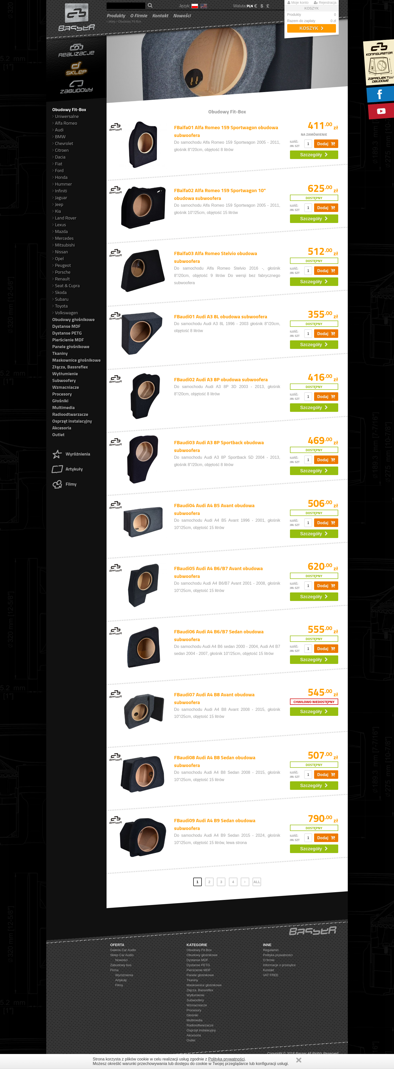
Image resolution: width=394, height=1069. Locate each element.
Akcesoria (61, 427)
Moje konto (297, 3)
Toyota (60, 305)
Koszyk (312, 28)
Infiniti (59, 190)
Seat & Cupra (66, 285)
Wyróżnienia (70, 453)
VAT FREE (270, 975)
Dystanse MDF (66, 326)
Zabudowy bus (120, 965)
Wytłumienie (65, 373)
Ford (58, 170)
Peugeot (61, 265)
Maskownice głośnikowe (76, 360)
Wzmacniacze (65, 387)
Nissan (60, 251)
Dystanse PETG (67, 333)
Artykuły (67, 469)
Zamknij (298, 1060)
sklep (111, 21)
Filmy (63, 484)
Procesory (62, 394)
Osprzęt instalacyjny (72, 421)
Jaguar (59, 197)
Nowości (182, 15)
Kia (56, 211)
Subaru (60, 299)
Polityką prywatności (226, 1059)
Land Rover (64, 217)
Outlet (58, 434)
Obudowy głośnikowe (73, 319)
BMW (59, 136)
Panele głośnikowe (70, 346)
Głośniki (60, 400)
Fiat (57, 163)
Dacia (58, 157)
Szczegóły (314, 154)
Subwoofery (64, 380)
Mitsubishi (63, 245)
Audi (58, 129)
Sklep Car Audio (121, 955)
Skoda (59, 292)
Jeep (57, 204)
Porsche (61, 272)
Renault (61, 278)
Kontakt (160, 15)
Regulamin (271, 950)
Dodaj (326, 143)
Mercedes (63, 238)
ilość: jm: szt (295, 143)
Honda (60, 177)
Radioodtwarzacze (70, 414)
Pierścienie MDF (68, 339)
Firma (114, 970)
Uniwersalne (65, 116)
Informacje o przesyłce (279, 965)
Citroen (60, 150)
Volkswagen (65, 312)
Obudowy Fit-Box (129, 21)
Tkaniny (60, 353)
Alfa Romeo (64, 123)
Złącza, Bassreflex (70, 366)
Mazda (60, 231)
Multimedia (63, 407)
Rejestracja (325, 3)
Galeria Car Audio (123, 950)
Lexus (59, 224)
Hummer (62, 184)
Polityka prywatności (278, 955)
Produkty (116, 15)
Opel (58, 258)
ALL (257, 882)
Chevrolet (62, 143)
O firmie (138, 15)
